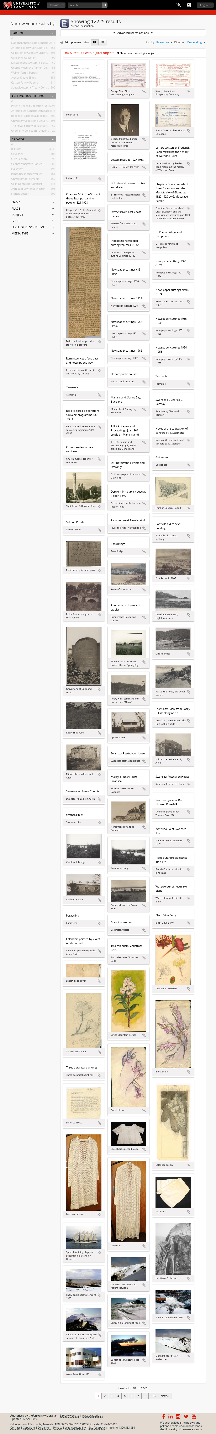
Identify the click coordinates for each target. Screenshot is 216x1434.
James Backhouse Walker (26, 174)
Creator (18, 139)
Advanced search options (133, 33)
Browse (54, 5)
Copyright (29, 1427)
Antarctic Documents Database (30, 111)
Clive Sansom (19, 159)
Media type (20, 233)
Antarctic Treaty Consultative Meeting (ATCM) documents (46, 48)
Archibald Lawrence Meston (28, 189)
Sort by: (150, 42)
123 (153, 1396)
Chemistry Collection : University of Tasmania (39, 131)
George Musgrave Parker (26, 164)
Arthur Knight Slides (23, 78)
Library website (69, 1415)
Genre (16, 220)
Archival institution (28, 95)
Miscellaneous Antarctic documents (33, 63)
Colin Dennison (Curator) (26, 184)
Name (16, 202)
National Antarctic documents (29, 43)
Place (16, 208)
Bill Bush (16, 150)
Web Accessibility (75, 1427)
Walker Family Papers (24, 73)
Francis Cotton (20, 194)
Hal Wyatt (17, 169)
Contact (15, 1427)
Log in (204, 5)
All (12, 38)
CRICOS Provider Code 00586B (98, 1424)
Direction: (180, 42)
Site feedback (97, 1427)
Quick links (189, 5)
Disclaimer (44, 1427)
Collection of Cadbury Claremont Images (36, 53)
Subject (17, 214)
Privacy (57, 1427)
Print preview (70, 42)
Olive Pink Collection (23, 58)
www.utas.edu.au (92, 1415)
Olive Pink (17, 155)
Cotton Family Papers (24, 83)
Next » (165, 1396)
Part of (17, 32)
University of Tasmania (25, 179)
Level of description (28, 226)
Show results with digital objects (137, 53)
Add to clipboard (99, 115)
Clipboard (178, 5)
